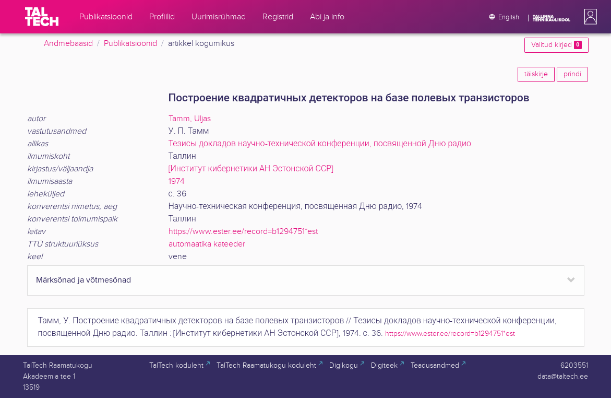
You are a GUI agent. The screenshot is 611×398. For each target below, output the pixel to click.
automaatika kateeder (207, 244)
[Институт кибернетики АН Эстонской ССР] (251, 169)
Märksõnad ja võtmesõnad (83, 280)
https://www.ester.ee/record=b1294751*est (243, 232)
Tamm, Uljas (190, 119)
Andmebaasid (68, 44)
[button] (588, 16)
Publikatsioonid (130, 44)
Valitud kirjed (556, 45)
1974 (177, 181)
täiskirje (536, 74)
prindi (572, 74)
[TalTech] (41, 17)
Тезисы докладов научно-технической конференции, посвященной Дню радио (320, 144)
